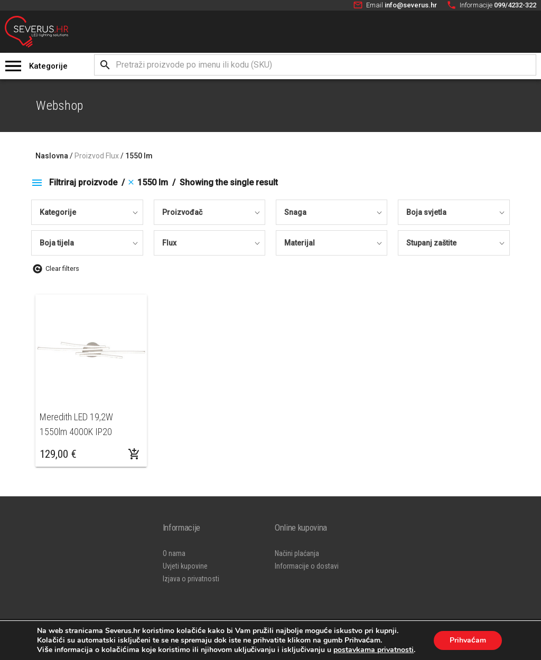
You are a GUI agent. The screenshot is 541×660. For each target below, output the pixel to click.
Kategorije (48, 66)
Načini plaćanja (297, 553)
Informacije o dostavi (307, 566)
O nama (174, 553)
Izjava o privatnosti (191, 578)
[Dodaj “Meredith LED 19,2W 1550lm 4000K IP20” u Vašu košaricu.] (134, 454)
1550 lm (139, 156)
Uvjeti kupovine (185, 566)
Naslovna (51, 156)
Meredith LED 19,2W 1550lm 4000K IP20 (76, 424)
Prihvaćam (468, 640)
